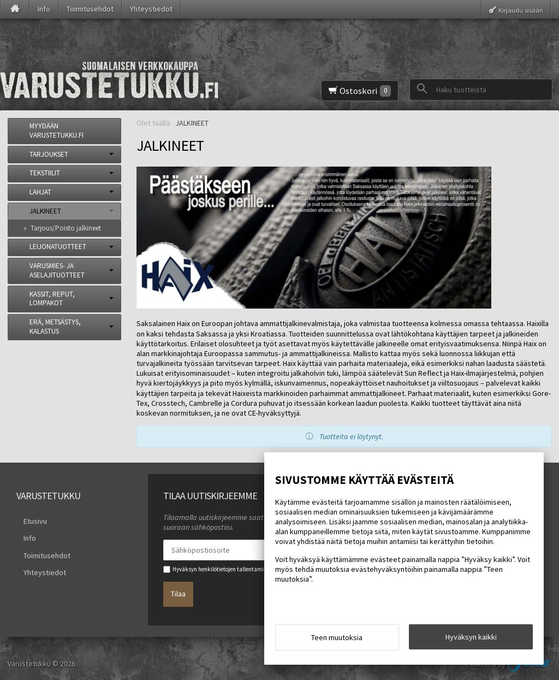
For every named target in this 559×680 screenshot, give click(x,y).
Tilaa (178, 589)
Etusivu (28, 519)
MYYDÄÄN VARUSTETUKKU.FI (56, 130)
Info (44, 9)
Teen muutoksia (336, 641)
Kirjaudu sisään (520, 9)
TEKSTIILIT (44, 173)
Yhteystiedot (151, 9)
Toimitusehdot (90, 9)
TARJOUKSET (48, 154)
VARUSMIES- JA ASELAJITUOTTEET (57, 270)
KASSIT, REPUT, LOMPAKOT (52, 298)
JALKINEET (45, 211)
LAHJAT (40, 192)
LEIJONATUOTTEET (57, 246)
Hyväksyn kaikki (471, 640)
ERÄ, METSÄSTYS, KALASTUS (55, 326)
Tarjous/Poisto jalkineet (66, 228)
